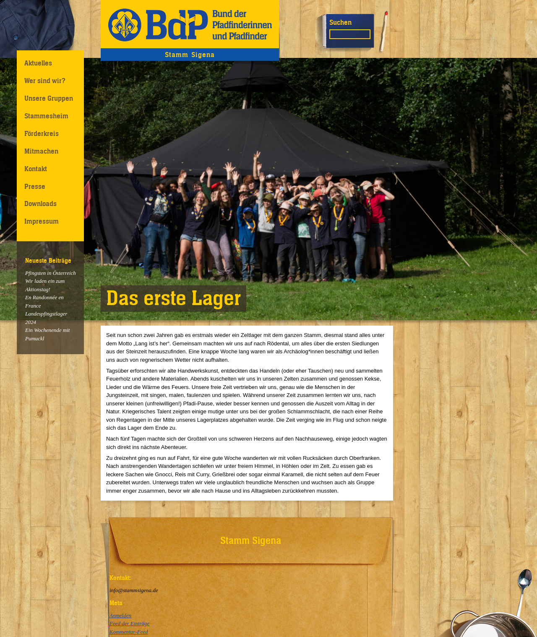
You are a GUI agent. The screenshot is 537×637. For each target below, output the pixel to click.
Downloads (40, 203)
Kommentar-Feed (128, 632)
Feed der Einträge (129, 623)
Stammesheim (46, 116)
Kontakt (35, 168)
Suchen (340, 22)
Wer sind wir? (44, 80)
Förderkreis (41, 133)
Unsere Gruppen (48, 98)
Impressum (41, 221)
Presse (34, 186)
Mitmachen (41, 151)
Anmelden (120, 615)
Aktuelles (38, 63)
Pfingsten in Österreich (50, 273)
